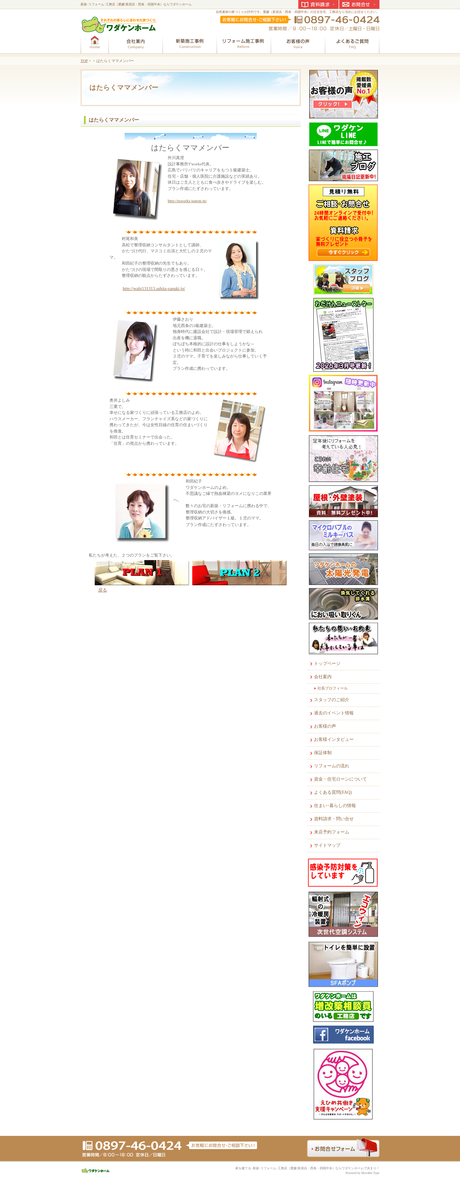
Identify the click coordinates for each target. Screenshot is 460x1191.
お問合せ (359, 4)
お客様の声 (325, 726)
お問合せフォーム (343, 1147)
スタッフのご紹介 (331, 699)
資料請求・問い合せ (334, 818)
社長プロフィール (332, 688)
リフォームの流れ (331, 766)
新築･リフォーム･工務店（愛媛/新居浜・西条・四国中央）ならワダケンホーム (136, 4)
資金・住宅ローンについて (340, 779)
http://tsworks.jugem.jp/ (187, 200)
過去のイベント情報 (334, 713)
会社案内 (323, 676)
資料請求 (318, 4)
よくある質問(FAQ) (333, 792)
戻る (102, 590)
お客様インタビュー (334, 739)
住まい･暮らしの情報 (335, 805)
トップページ (327, 663)
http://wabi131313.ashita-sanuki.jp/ (154, 288)
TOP (84, 61)
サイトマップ (327, 845)
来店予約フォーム (331, 832)
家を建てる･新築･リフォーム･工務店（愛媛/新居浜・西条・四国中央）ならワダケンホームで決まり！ (307, 1168)
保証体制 (323, 752)
